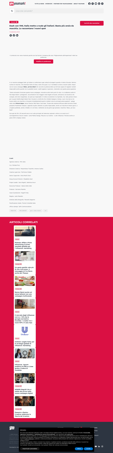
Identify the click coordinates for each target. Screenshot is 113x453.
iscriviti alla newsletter (91, 23)
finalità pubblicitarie (29, 438)
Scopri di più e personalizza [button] (30, 448)
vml (45, 210)
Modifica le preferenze (43, 61)
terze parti (44, 435)
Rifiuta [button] (79, 448)
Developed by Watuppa (15, 447)
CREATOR (13, 210)
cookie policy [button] (70, 434)
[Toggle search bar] (12, 11)
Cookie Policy (94, 435)
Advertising (93, 427)
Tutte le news (39, 3)
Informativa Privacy (93, 431)
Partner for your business (63, 3)
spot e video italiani (35, 210)
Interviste (48, 3)
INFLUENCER (23, 210)
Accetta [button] (88, 448)
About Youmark (79, 3)
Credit (92, 438)
